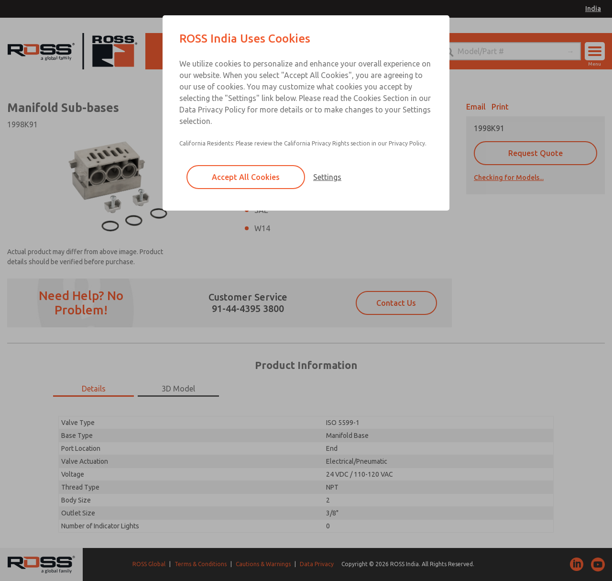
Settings (327, 177)
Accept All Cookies (246, 177)
